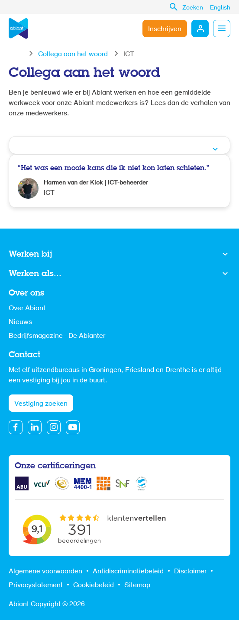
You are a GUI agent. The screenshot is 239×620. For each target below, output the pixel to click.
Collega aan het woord (73, 54)
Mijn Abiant (200, 28)
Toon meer (119, 254)
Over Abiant (27, 308)
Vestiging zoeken (41, 404)
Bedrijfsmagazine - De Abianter (57, 336)
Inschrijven (164, 29)
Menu (221, 28)
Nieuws (20, 322)
